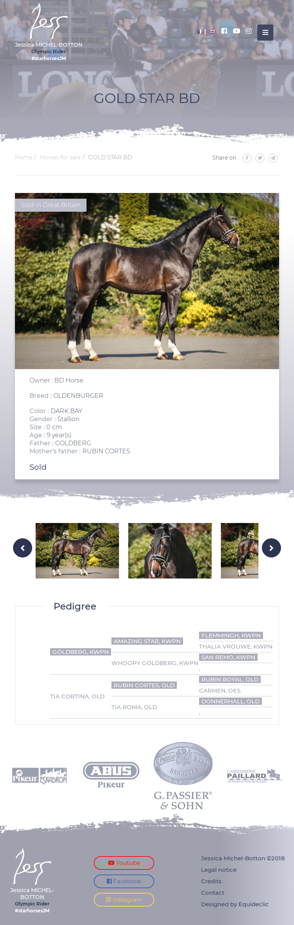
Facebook (124, 881)
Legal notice (219, 869)
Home (24, 157)
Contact (212, 892)
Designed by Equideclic (235, 904)
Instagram (124, 899)
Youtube (124, 862)
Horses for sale (60, 157)
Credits (211, 881)
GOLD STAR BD (110, 157)
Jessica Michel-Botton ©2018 (243, 858)
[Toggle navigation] (265, 33)
